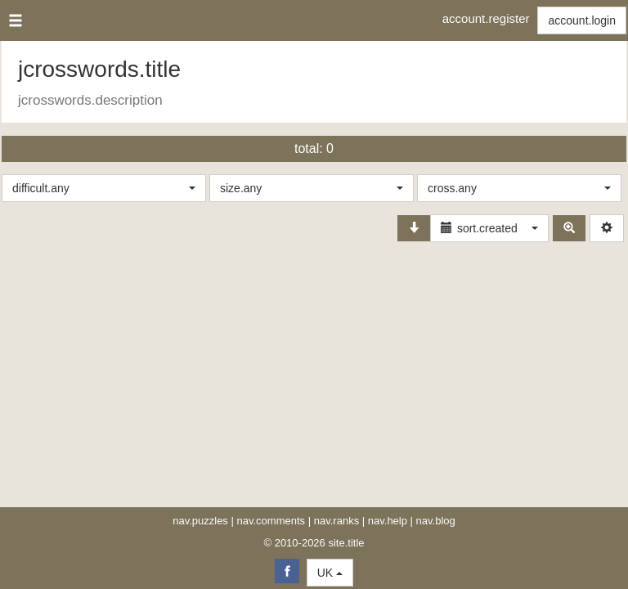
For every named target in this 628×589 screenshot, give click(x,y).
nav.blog (435, 521)
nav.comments (271, 521)
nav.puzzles (200, 521)
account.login (582, 20)
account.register (486, 18)
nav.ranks (336, 521)
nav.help (387, 521)
